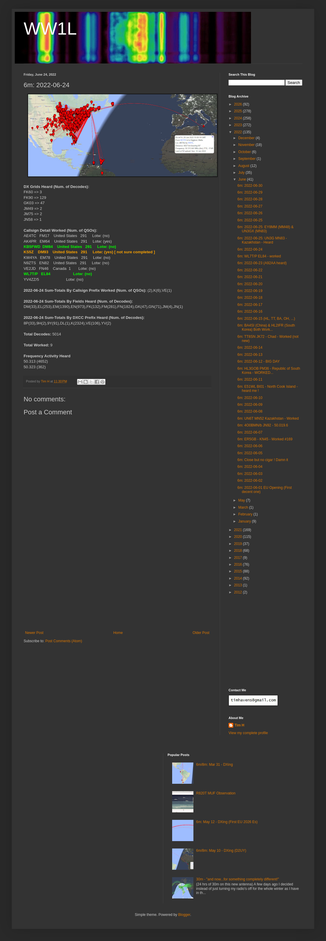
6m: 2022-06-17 (250, 305)
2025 (238, 111)
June (242, 179)
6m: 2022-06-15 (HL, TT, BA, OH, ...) (266, 319)
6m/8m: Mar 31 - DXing (214, 764)
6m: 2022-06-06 (250, 446)
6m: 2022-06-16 (250, 311)
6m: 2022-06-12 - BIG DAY (258, 361)
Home (118, 633)
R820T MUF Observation (215, 793)
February (245, 514)
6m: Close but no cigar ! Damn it (262, 460)
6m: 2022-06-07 (250, 432)
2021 (238, 530)
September (247, 159)
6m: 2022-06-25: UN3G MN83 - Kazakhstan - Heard (262, 240)
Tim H (239, 725)
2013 (238, 585)
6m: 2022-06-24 (250, 249)
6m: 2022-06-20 (250, 284)
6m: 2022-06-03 (250, 474)
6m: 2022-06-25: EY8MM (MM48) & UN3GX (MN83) (265, 229)
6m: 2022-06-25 (250, 220)
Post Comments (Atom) (63, 641)
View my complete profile (248, 733)
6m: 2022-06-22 (250, 270)
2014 (238, 578)
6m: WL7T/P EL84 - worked (259, 256)
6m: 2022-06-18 (250, 298)
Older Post (201, 633)
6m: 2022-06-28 (250, 199)
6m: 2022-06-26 (250, 213)
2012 (238, 592)
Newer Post (34, 633)
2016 (238, 564)
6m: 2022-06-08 (250, 411)
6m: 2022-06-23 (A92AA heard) (262, 263)
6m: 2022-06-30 (250, 186)
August (244, 166)
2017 (238, 558)
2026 (238, 104)
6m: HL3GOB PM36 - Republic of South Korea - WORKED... (268, 370)
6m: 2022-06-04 (250, 467)
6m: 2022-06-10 (250, 398)
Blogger (184, 915)
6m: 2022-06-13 (250, 355)
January (245, 521)
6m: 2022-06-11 (250, 379)
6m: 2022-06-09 (250, 405)
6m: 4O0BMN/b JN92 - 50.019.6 (262, 425)
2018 (238, 551)
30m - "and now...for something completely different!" (237, 879)
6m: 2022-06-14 (250, 347)
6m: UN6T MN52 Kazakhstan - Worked (268, 418)
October (245, 152)
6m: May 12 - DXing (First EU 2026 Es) (226, 822)
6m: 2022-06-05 (250, 453)
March (243, 507)
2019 (238, 544)
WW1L (50, 28)
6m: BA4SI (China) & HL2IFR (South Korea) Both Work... (266, 327)
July (242, 173)
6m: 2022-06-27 (250, 206)
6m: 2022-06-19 (250, 291)
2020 (238, 537)
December (247, 138)
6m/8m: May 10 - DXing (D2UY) (221, 850)
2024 (238, 118)
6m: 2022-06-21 (250, 277)
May (242, 500)
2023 (238, 125)
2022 (238, 132)
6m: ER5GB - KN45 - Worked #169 (265, 439)
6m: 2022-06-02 (250, 480)
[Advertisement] (117, 586)
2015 (238, 571)
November (247, 145)
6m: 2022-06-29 (250, 192)
